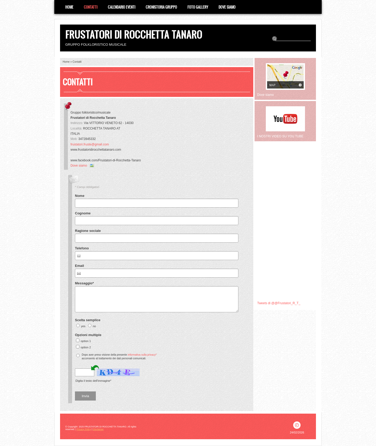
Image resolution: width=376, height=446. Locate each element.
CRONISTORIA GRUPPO (161, 6)
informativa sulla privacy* (142, 354)
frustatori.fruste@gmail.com (89, 144)
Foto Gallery (197, 6)
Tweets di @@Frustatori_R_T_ (278, 303)
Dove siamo (227, 6)
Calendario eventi (121, 6)
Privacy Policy (84, 429)
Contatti (90, 6)
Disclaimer (98, 429)
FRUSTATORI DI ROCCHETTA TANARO (133, 34)
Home (69, 6)
